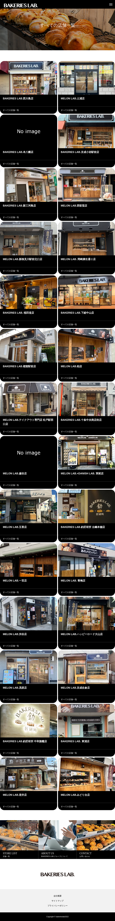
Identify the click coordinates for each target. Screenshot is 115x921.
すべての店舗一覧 (11, 110)
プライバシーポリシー (58, 906)
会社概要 (58, 896)
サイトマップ (58, 901)
